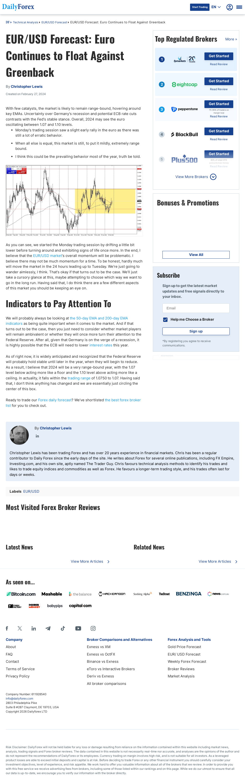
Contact (12, 661)
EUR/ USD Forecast (184, 654)
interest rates (101, 345)
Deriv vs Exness (100, 676)
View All (196, 254)
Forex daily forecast (55, 400)
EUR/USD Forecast (54, 22)
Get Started (219, 56)
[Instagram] (93, 628)
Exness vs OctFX (101, 654)
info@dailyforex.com (19, 698)
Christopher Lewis (56, 428)
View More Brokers (191, 176)
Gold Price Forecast (184, 646)
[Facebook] (7, 628)
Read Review (219, 64)
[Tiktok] (63, 628)
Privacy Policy (18, 676)
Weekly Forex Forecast (187, 661)
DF (8, 22)
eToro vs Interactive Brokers (111, 669)
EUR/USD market (47, 255)
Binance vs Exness (103, 661)
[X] (20, 628)
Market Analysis (181, 676)
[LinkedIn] (33, 628)
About (11, 646)
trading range (79, 378)
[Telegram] (47, 628)
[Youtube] (78, 628)
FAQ (9, 654)
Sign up (196, 331)
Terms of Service (20, 669)
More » (231, 39)
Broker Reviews (181, 669)
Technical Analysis (25, 22)
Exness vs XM (98, 646)
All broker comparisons (106, 683)
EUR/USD (31, 491)
